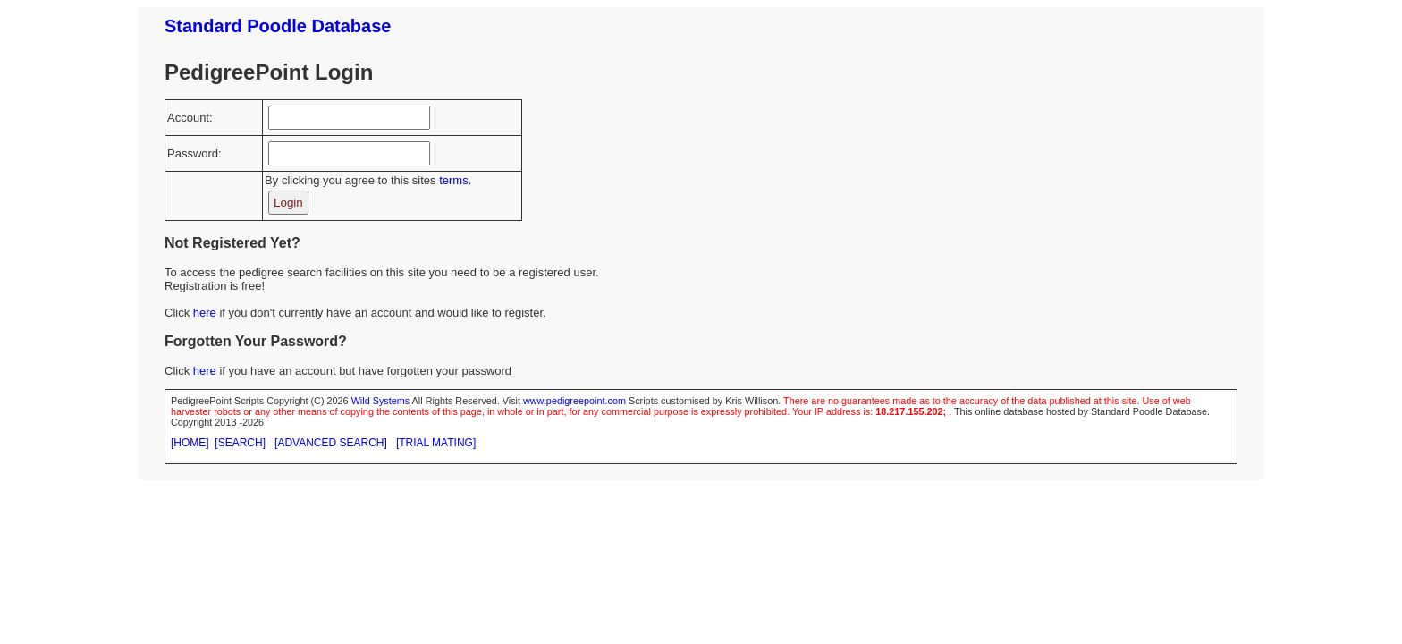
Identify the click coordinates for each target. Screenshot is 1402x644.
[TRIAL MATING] (436, 442)
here (204, 312)
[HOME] (190, 442)
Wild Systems (380, 400)
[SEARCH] (240, 442)
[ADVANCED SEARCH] (330, 442)
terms (454, 180)
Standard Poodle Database (278, 26)
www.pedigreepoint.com (574, 400)
